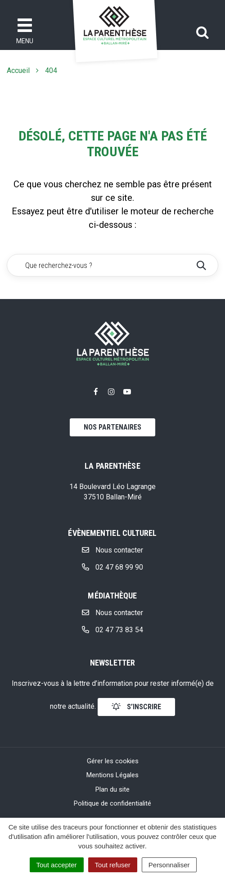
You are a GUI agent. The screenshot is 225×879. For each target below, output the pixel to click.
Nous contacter (112, 550)
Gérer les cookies (113, 761)
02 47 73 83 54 (112, 629)
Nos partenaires (112, 427)
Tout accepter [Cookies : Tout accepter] (56, 865)
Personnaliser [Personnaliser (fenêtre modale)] (169, 865)
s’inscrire (136, 706)
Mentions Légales (112, 775)
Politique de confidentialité (112, 803)
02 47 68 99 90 (112, 567)
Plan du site (112, 789)
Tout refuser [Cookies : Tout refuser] (112, 865)
